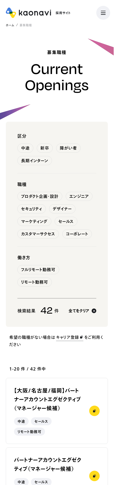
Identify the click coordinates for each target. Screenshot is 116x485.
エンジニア (79, 196)
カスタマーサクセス (38, 234)
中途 (25, 148)
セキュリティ (31, 209)
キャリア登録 (69, 337)
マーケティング (34, 221)
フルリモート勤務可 (38, 270)
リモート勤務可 (34, 282)
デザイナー (62, 209)
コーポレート (77, 234)
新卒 (44, 148)
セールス (66, 221)
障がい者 (68, 148)
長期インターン (34, 161)
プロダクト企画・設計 (40, 196)
